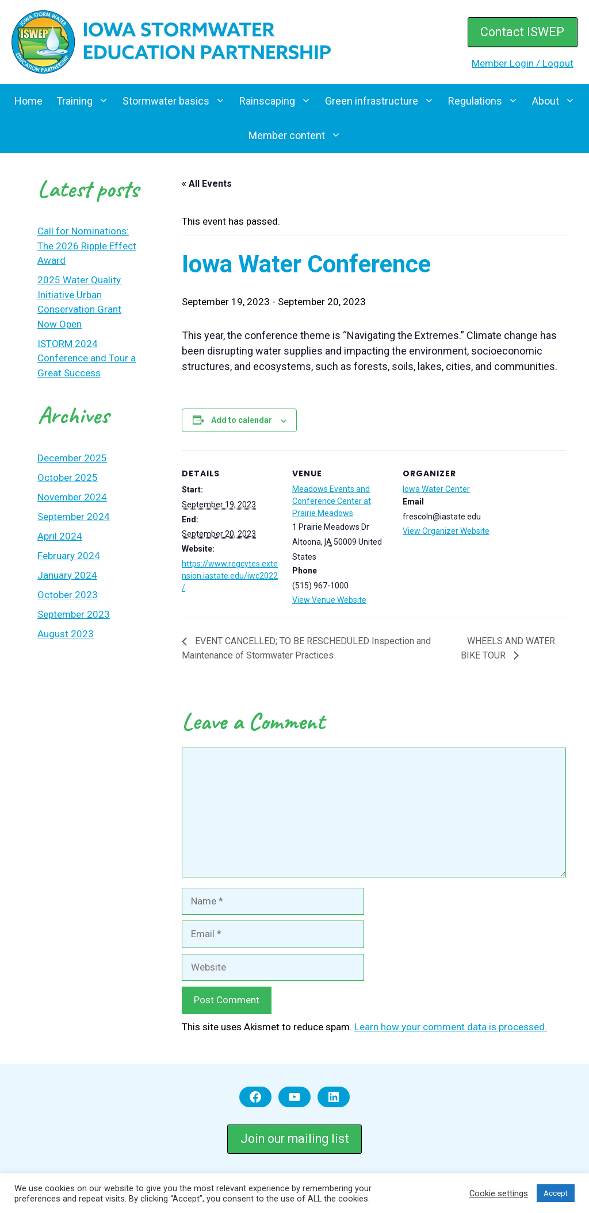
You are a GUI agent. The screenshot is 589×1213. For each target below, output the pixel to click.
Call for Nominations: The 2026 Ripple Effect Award (86, 245)
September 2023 (73, 614)
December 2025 (72, 458)
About (557, 101)
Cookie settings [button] (498, 1193)
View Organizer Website (446, 531)
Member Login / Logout (522, 63)
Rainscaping (278, 101)
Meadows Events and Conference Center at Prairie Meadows (331, 501)
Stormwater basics (177, 101)
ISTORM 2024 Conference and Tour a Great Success (86, 358)
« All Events (207, 183)
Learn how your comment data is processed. (450, 1027)
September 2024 (73, 516)
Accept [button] (556, 1193)
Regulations (486, 101)
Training (86, 101)
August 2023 (65, 634)
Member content (298, 135)
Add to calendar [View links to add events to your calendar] (241, 420)
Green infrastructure (383, 101)
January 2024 (67, 575)
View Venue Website (329, 599)
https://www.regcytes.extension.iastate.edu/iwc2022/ (230, 575)
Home (28, 101)
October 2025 (67, 477)
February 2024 (68, 555)
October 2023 (67, 594)
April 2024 (59, 536)
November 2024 (72, 497)
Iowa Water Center (436, 489)
